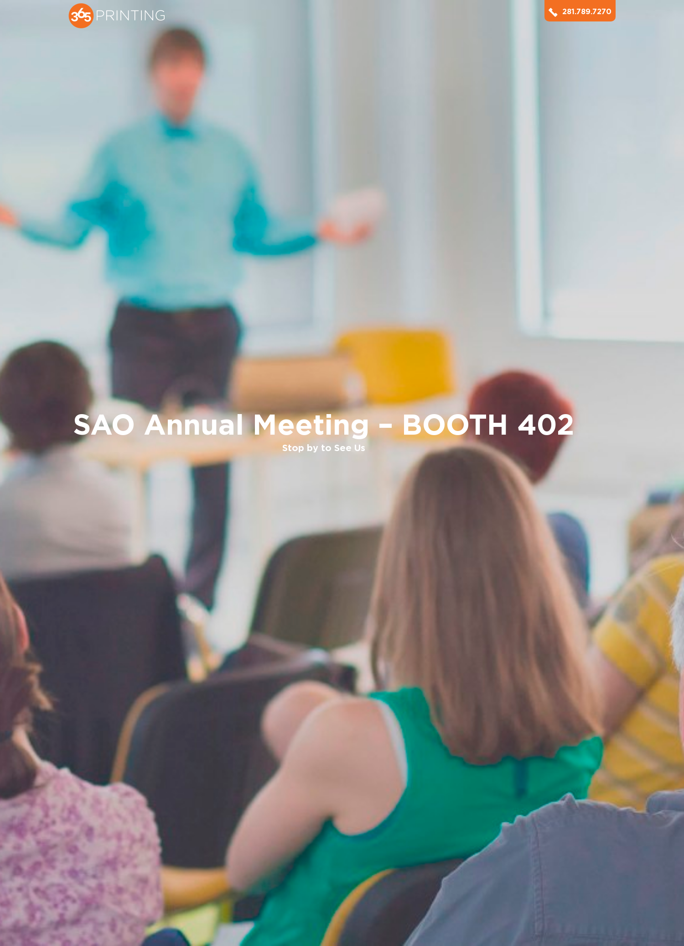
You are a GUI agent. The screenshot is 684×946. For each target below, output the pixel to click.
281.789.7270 (580, 11)
